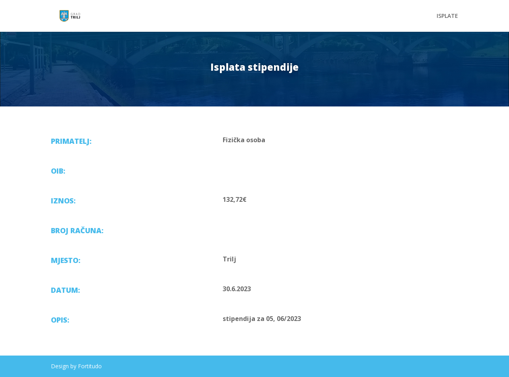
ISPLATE (447, 16)
